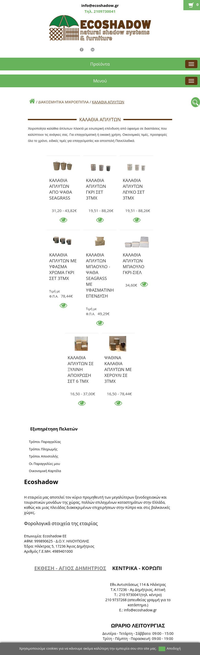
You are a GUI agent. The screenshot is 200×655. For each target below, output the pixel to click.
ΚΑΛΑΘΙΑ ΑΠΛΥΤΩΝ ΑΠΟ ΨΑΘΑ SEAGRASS (60, 181)
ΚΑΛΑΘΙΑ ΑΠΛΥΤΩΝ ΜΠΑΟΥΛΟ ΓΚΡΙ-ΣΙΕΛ (133, 255)
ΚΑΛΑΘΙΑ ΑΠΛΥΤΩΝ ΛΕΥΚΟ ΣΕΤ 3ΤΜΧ (134, 181)
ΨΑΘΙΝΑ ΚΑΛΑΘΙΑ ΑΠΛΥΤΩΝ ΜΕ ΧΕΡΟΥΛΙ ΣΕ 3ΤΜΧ (118, 358)
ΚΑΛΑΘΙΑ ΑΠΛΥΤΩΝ (108, 102)
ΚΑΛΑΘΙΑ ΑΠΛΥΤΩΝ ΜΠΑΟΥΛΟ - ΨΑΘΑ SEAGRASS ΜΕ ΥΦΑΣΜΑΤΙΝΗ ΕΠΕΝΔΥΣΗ (100, 255)
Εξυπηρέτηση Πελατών (54, 429)
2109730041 (104, 11)
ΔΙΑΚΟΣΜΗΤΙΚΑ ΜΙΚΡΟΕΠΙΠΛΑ (63, 102)
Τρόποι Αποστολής (43, 456)
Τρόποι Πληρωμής (43, 449)
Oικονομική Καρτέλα (45, 470)
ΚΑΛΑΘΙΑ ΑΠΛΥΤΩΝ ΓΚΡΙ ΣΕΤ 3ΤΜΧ (96, 181)
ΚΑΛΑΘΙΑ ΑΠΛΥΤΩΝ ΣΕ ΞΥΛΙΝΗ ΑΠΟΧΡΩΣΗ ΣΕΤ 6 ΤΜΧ (81, 358)
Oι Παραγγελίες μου (44, 463)
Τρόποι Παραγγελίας (45, 441)
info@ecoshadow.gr (100, 5)
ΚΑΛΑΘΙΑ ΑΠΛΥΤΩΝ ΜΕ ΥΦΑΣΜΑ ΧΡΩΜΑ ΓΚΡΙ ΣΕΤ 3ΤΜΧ (63, 255)
